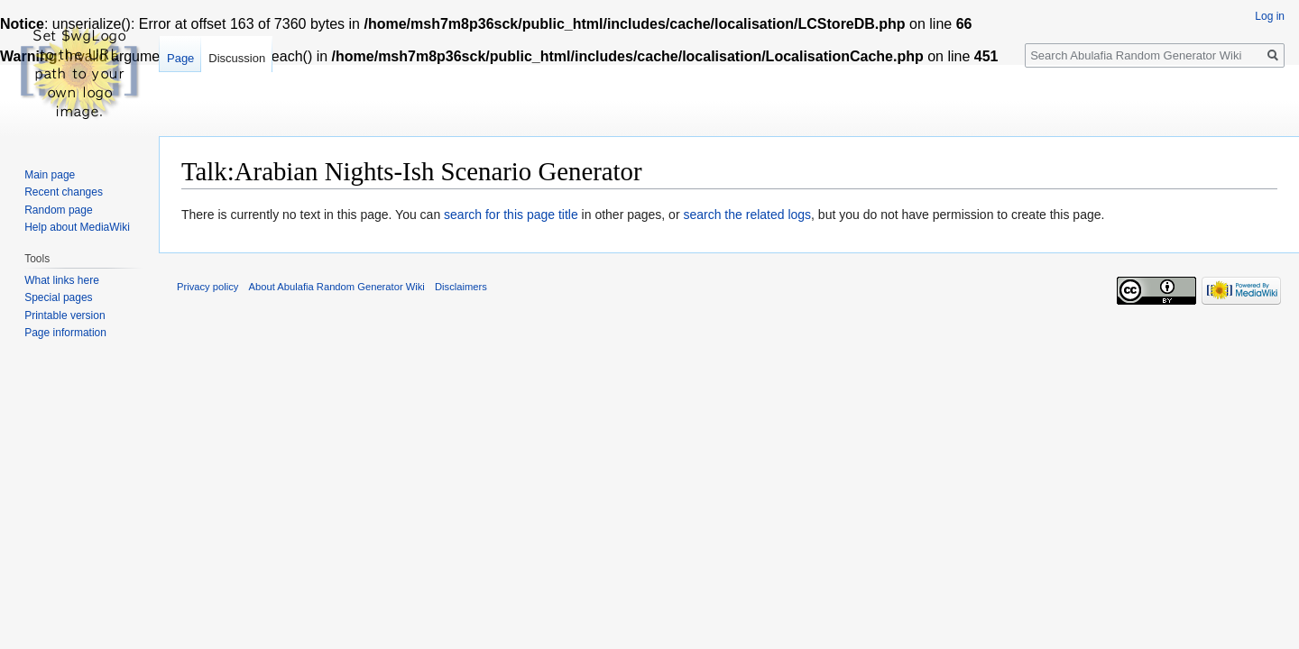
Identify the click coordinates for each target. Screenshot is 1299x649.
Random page (58, 210)
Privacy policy (207, 286)
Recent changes (63, 192)
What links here (61, 280)
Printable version (64, 315)
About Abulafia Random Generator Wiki (337, 286)
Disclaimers (461, 286)
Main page (49, 175)
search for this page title (511, 214)
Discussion (236, 58)
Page (180, 58)
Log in (1270, 16)
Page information (65, 332)
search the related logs (747, 214)
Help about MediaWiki (77, 227)
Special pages (58, 297)
